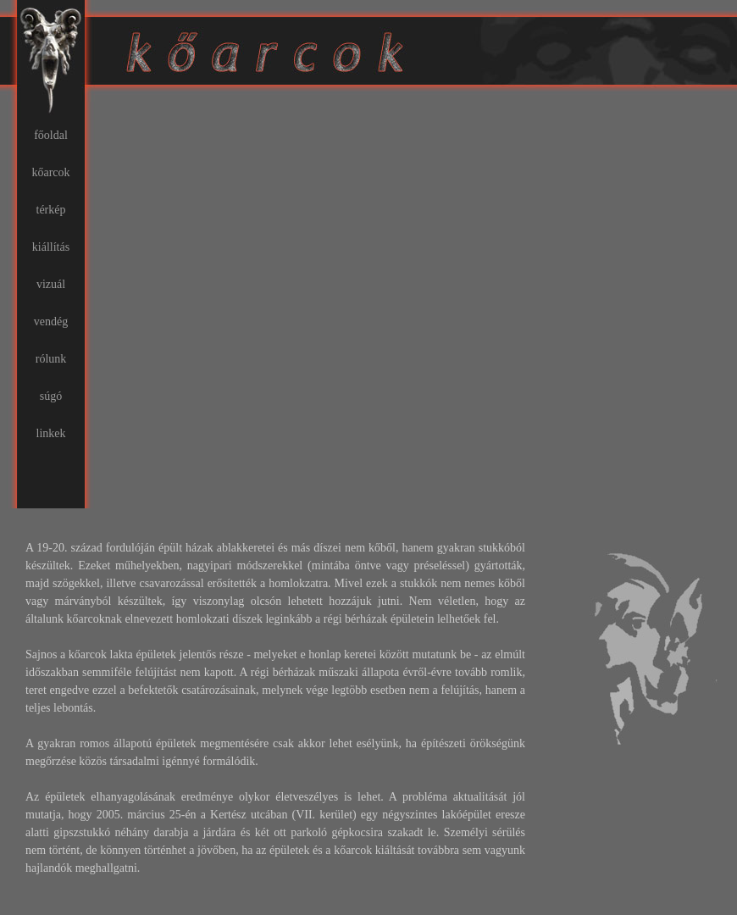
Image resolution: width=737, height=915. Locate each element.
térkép (51, 209)
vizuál (50, 284)
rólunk (51, 358)
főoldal (51, 135)
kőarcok (50, 172)
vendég (51, 321)
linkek (51, 433)
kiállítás (50, 247)
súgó (51, 396)
